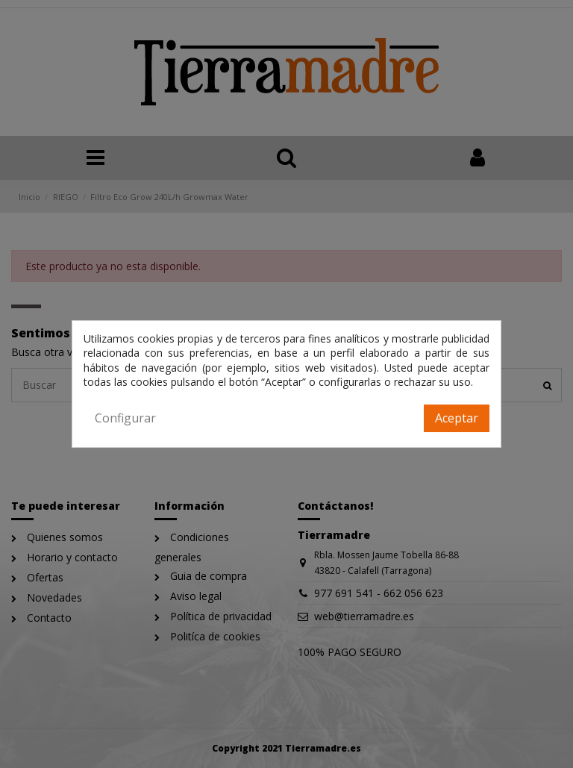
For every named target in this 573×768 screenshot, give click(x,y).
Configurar (125, 418)
